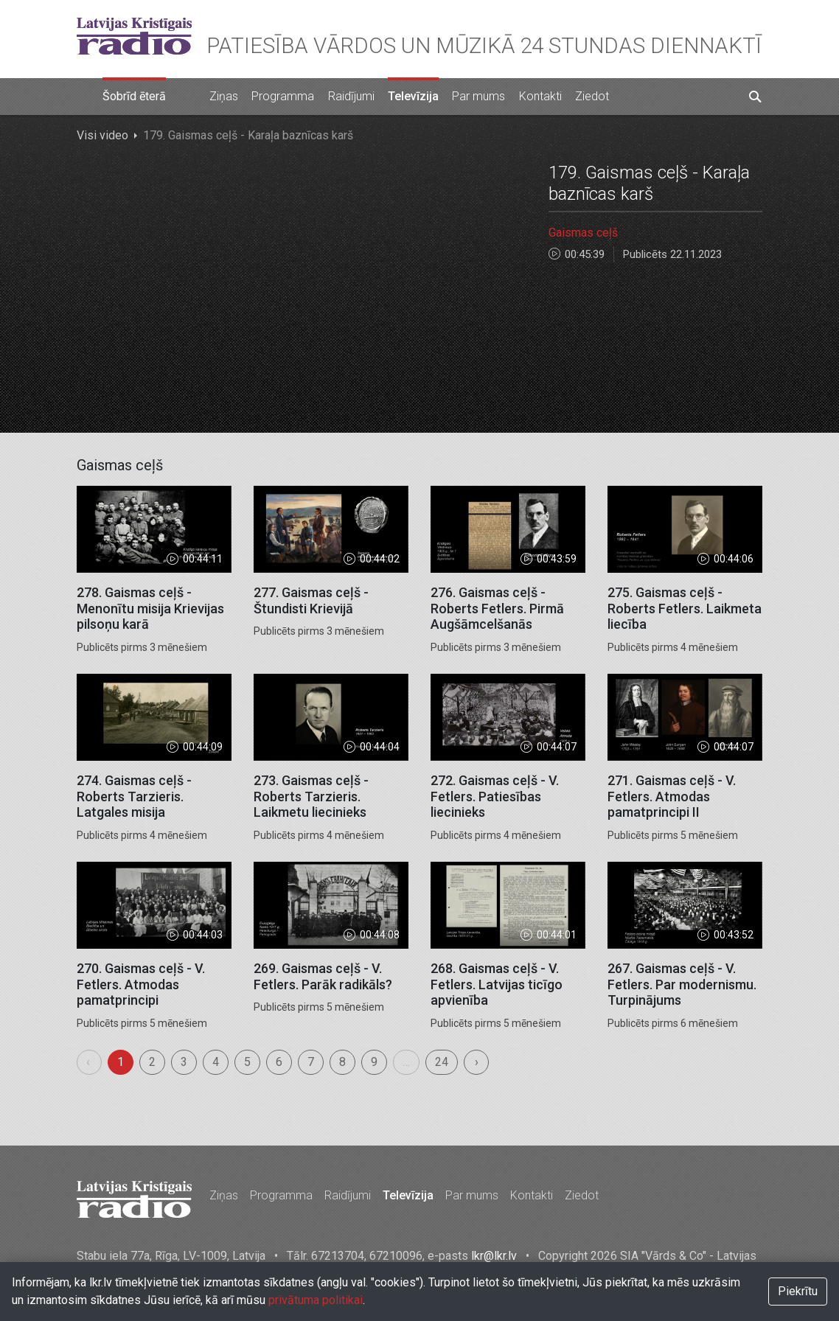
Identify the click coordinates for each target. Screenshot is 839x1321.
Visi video (102, 135)
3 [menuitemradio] (184, 1062)
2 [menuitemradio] (152, 1062)
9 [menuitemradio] (374, 1062)
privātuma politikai (315, 1300)
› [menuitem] (476, 1062)
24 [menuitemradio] (441, 1062)
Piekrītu (798, 1291)
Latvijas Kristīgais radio (134, 36)
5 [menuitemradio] (247, 1062)
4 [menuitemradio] (215, 1062)
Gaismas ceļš (583, 233)
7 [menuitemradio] (310, 1062)
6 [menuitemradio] (279, 1062)
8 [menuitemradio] (342, 1062)
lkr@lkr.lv (494, 1256)
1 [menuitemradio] (120, 1062)
